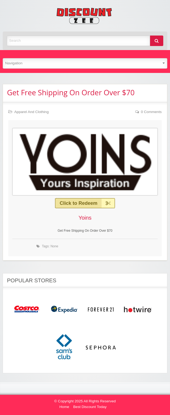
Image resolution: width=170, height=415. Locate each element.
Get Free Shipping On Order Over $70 (71, 92)
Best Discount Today (90, 407)
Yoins (84, 218)
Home (64, 407)
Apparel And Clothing (31, 112)
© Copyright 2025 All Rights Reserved (85, 401)
